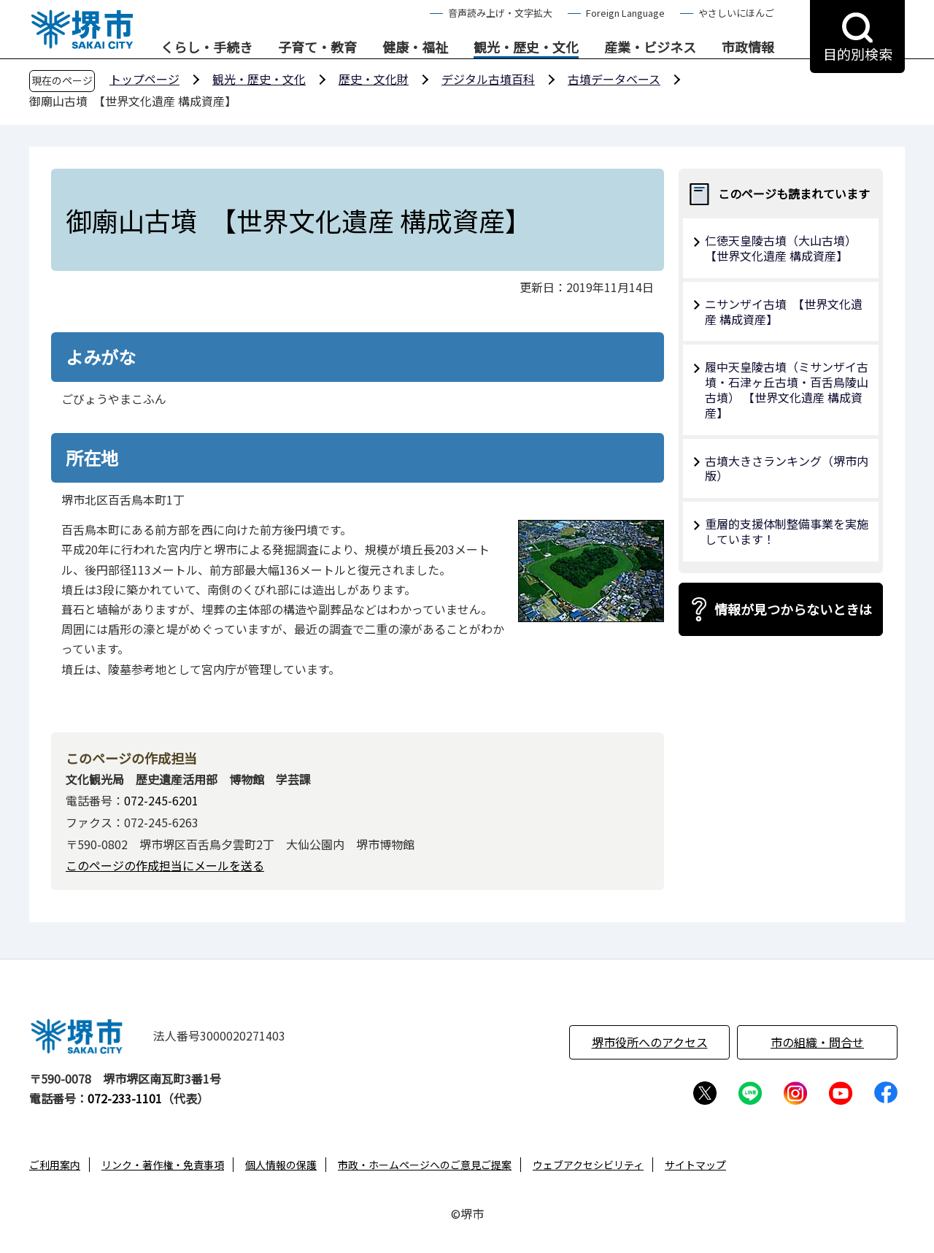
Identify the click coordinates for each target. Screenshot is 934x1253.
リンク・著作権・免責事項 (162, 1164)
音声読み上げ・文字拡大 (500, 13)
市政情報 (748, 47)
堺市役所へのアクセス (650, 1042)
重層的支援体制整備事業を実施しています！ (786, 531)
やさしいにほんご (736, 13)
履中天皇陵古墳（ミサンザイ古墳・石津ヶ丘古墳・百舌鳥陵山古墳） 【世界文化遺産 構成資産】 (786, 389)
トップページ (144, 79)
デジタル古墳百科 (488, 79)
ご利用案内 (54, 1164)
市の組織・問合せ (817, 1042)
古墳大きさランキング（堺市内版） (786, 468)
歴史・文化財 (374, 79)
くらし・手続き (206, 47)
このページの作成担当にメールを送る (165, 865)
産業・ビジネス (650, 47)
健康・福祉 (415, 47)
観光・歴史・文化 (526, 47)
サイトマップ (695, 1164)
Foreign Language (625, 13)
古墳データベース (614, 79)
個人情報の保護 (281, 1164)
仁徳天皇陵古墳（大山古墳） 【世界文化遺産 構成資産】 (783, 247)
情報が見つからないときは (793, 608)
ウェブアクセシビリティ (588, 1164)
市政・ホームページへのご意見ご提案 (425, 1164)
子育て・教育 (317, 47)
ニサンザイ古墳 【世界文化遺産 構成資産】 (783, 311)
